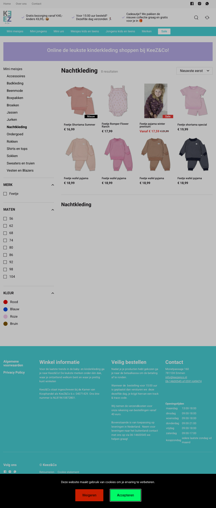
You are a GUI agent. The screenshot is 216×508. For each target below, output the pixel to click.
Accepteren (125, 495)
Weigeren (89, 495)
